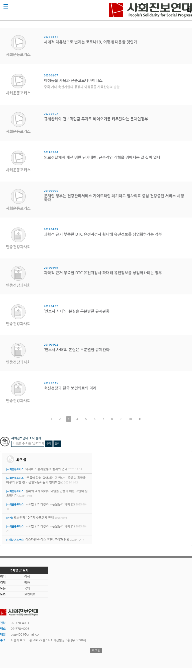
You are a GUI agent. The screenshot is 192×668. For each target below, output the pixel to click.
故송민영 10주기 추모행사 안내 (34, 517)
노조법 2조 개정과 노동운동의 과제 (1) (50, 526)
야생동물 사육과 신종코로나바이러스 (73, 80)
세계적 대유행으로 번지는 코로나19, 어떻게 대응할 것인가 (90, 42)
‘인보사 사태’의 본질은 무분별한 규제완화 (77, 311)
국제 (27, 588)
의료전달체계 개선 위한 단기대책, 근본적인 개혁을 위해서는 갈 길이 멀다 (102, 157)
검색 (189, 10)
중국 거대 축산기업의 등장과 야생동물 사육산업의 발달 (82, 87)
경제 (3, 582)
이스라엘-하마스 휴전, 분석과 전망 (47, 539)
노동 (3, 588)
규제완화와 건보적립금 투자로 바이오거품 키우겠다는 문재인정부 (96, 119)
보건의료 (30, 594)
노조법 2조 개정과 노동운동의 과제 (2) (50, 504)
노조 (3, 594)
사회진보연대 (150, 10)
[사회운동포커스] (15, 469)
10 (130, 419)
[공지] (9, 518)
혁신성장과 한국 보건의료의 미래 (70, 388)
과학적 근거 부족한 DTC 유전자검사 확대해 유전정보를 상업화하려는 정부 (103, 234)
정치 (3, 576)
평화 (27, 582)
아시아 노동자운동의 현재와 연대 (46, 469)
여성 (27, 576)
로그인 (96, 650)
